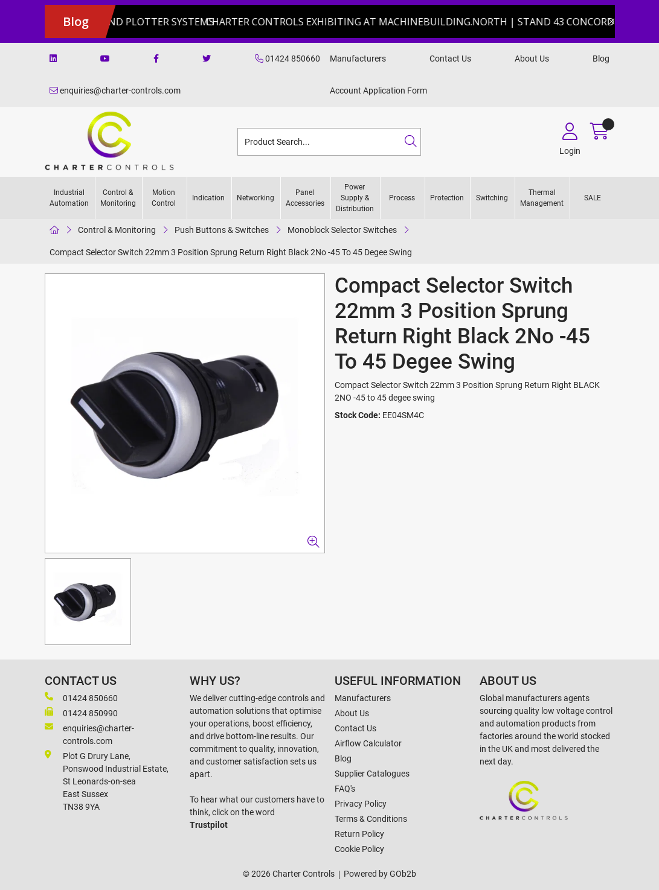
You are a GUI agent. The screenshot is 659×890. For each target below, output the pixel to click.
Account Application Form (378, 90)
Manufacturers (358, 58)
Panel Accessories (305, 198)
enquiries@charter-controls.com (115, 90)
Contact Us (450, 58)
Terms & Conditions (371, 819)
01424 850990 (81, 712)
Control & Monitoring (118, 198)
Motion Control (164, 198)
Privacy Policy (361, 804)
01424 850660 (287, 58)
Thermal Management (542, 198)
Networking (255, 198)
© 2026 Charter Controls (289, 874)
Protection (447, 198)
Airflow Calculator (368, 743)
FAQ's (345, 788)
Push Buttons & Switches (222, 230)
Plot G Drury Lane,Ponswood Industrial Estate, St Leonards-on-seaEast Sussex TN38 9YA (107, 781)
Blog (601, 58)
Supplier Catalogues (372, 773)
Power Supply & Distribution (355, 198)
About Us (532, 58)
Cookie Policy (359, 849)
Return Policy (359, 834)
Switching (492, 198)
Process (402, 198)
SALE (592, 198)
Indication (208, 198)
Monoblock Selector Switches (342, 230)
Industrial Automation (69, 198)
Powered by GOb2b (380, 874)
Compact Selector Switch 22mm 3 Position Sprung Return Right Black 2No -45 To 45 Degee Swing (231, 252)
